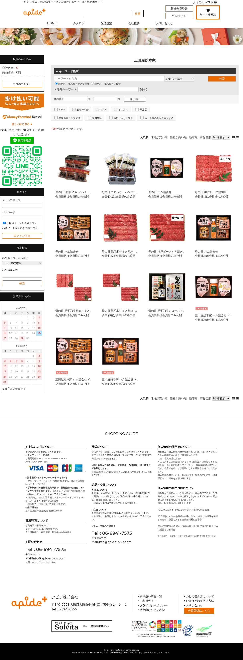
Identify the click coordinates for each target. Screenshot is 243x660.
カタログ (78, 23)
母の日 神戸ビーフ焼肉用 (211, 192)
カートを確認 (208, 13)
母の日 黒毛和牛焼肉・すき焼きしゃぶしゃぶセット (88, 311)
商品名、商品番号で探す (106, 83)
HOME (52, 23)
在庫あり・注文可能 (69, 118)
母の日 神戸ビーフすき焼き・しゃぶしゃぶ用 (176, 251)
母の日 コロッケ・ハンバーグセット (124, 192)
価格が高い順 (178, 137)
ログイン (179, 16)
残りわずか (83, 109)
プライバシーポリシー (153, 605)
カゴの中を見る (22, 84)
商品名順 (205, 137)
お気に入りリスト (123, 118)
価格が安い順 (159, 137)
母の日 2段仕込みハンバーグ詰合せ (77, 192)
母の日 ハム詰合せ (159, 192)
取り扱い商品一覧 (150, 596)
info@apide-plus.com (49, 558)
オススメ (123, 109)
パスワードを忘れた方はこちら (20, 227)
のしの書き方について (199, 596)
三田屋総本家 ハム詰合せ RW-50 (216, 315)
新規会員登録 (179, 8)
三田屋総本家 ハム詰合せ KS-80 (76, 379)
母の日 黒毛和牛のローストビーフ (169, 311)
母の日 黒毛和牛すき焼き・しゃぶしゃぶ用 (129, 251)
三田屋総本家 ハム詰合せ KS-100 (123, 379)
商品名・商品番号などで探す (72, 83)
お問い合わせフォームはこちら (40, 562)
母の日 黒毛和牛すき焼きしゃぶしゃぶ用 (127, 311)
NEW (62, 109)
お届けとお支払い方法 (199, 601)
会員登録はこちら (199, 610)
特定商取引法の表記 (151, 610)
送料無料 (97, 118)
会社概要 (134, 23)
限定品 (143, 109)
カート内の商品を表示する (159, 118)
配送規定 (106, 23)
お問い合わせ (164, 23)
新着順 (193, 137)
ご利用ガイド (147, 601)
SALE (103, 109)
